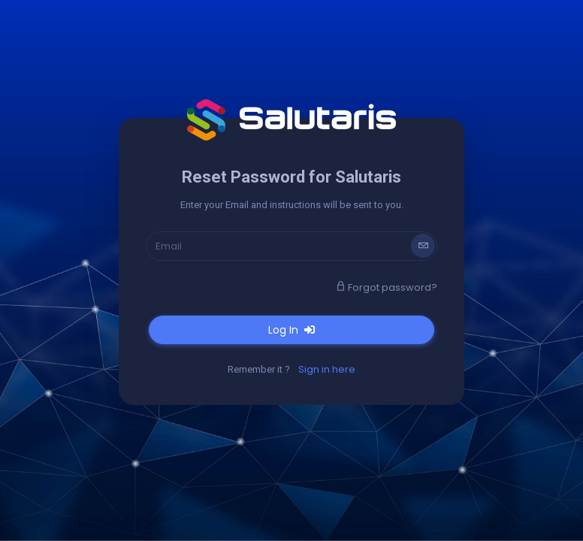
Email (169, 246)
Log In (291, 329)
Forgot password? (386, 287)
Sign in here (326, 369)
